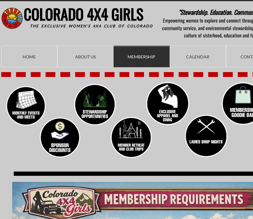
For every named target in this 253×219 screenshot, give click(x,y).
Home (29, 56)
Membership (141, 56)
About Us (85, 56)
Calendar (197, 56)
